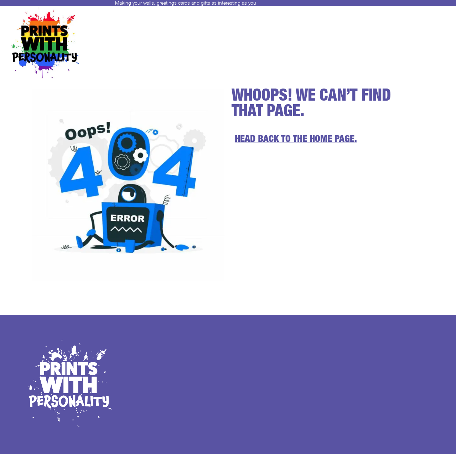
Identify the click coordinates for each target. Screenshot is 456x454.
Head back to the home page (294, 140)
